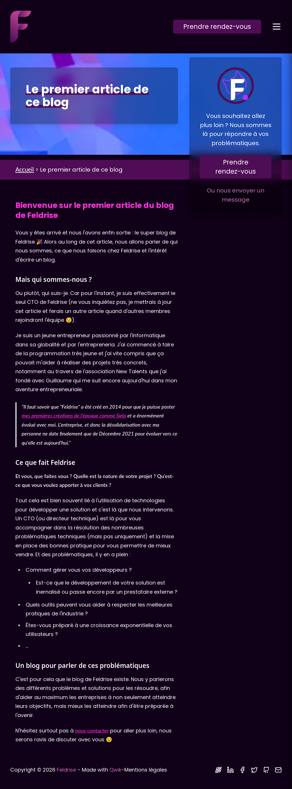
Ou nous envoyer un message (235, 195)
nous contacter (92, 730)
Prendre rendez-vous (217, 26)
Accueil (24, 169)
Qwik (115, 769)
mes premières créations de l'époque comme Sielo (74, 415)
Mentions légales (145, 769)
